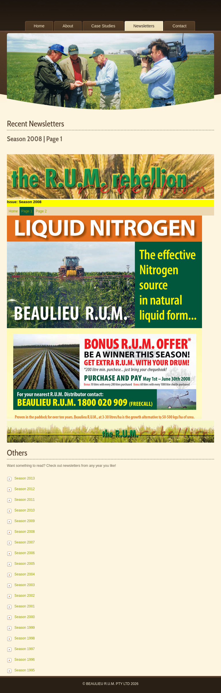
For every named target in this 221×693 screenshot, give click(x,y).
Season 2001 (24, 606)
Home (13, 211)
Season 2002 (24, 596)
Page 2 (41, 211)
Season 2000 (24, 617)
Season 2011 (24, 500)
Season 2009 (24, 521)
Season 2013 (24, 478)
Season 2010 (24, 510)
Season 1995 (24, 670)
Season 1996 (24, 660)
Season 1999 (24, 628)
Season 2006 (24, 553)
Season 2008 (24, 532)
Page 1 (26, 211)
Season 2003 (24, 585)
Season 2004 (24, 574)
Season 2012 (24, 489)
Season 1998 (24, 638)
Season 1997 (24, 649)
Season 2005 (24, 564)
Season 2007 (24, 542)
